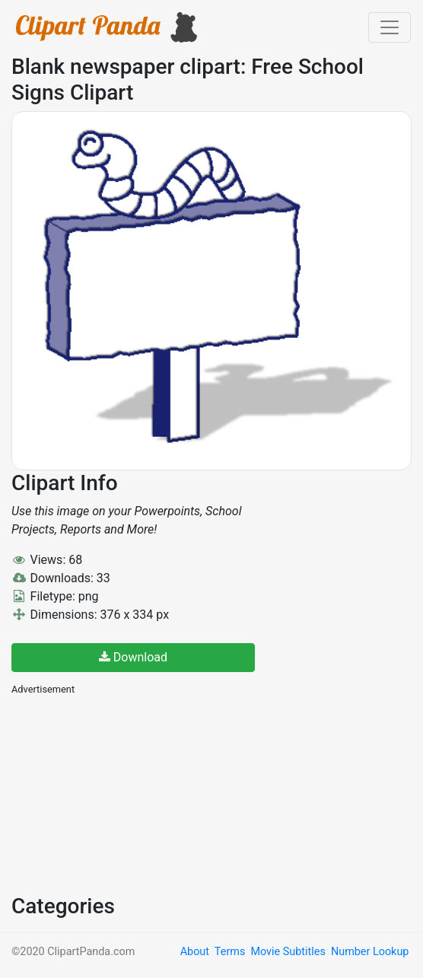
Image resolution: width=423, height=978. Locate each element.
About (194, 951)
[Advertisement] (125, 793)
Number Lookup (370, 951)
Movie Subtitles (287, 951)
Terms (230, 951)
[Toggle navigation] (389, 27)
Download (133, 657)
